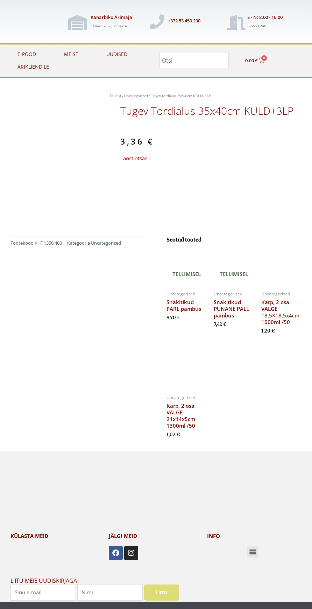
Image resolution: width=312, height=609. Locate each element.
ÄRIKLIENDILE (33, 66)
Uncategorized (136, 96)
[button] (252, 552)
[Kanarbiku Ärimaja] (77, 22)
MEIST (71, 54)
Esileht (115, 96)
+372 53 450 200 (184, 21)
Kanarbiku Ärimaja (111, 17)
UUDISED (116, 54)
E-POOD (26, 54)
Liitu (161, 592)
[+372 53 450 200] (157, 21)
